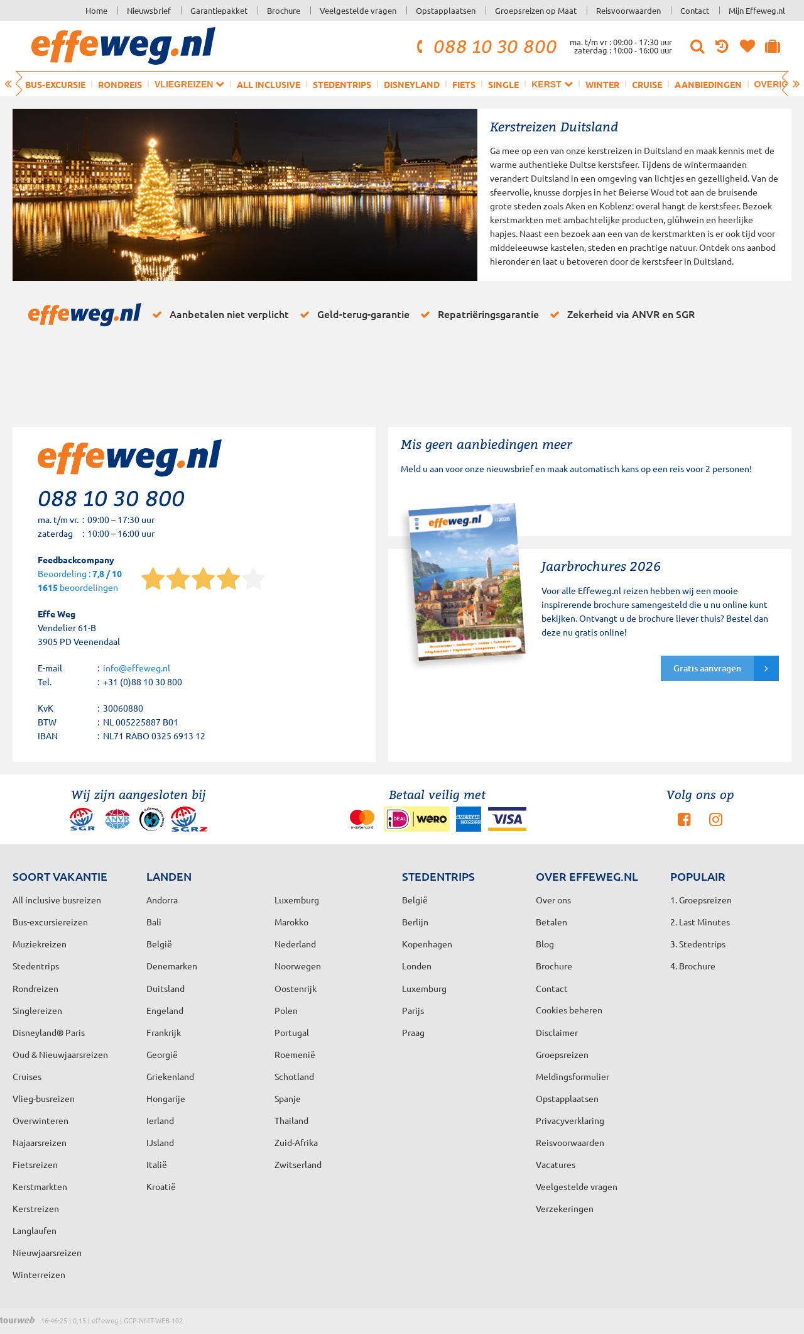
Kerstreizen (36, 1208)
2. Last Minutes (700, 921)
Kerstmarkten (40, 1186)
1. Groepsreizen (701, 899)
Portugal (291, 1032)
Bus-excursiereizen (50, 921)
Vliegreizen (189, 84)
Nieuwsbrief (149, 10)
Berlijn (415, 921)
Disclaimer (557, 1032)
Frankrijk (163, 1032)
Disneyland (412, 84)
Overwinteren (40, 1120)
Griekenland (170, 1076)
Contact (694, 10)
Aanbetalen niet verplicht (218, 314)
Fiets (463, 84)
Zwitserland (298, 1164)
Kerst (551, 84)
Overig (777, 84)
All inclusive (268, 84)
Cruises (27, 1076)
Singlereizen (37, 1010)
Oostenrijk (295, 988)
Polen (286, 1010)
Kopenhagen (427, 943)
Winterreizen (39, 1274)
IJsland (160, 1142)
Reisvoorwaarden (628, 10)
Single (503, 84)
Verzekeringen (565, 1208)
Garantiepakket (218, 10)
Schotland (294, 1076)
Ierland (160, 1120)
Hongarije (165, 1098)
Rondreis (120, 84)
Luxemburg (424, 988)
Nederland (295, 943)
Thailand (291, 1120)
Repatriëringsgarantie (477, 314)
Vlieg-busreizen (44, 1098)
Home (96, 10)
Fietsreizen (35, 1164)
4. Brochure (692, 965)
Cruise (647, 84)
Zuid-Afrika (296, 1142)
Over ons (553, 899)
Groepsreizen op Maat (536, 10)
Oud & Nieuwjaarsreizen (60, 1054)
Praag (413, 1032)
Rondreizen (35, 988)
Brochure (283, 10)
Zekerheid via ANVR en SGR (620, 314)
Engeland (164, 1010)
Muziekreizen (40, 943)
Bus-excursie (55, 84)
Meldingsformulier (572, 1076)
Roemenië (294, 1054)
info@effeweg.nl (136, 667)
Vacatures (555, 1164)
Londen (417, 965)
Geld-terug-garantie (352, 314)
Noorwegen (297, 965)
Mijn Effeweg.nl (757, 10)
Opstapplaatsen (445, 10)
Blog (545, 943)
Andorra (162, 899)
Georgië (162, 1054)
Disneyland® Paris (49, 1032)
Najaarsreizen (40, 1142)
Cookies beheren (569, 1009)
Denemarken (171, 965)
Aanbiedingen (708, 84)
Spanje (287, 1098)
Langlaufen (35, 1230)
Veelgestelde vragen (358, 10)
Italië (156, 1164)
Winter (602, 84)
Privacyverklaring (570, 1120)
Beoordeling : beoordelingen (80, 581)
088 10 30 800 (485, 45)
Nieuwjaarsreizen (47, 1252)
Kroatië (161, 1186)
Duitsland (165, 988)
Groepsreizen (562, 1054)
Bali (153, 921)
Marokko (291, 921)
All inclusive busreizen (57, 899)
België (159, 943)
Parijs (413, 1010)
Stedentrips (342, 84)
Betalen (551, 921)
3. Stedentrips (697, 943)
